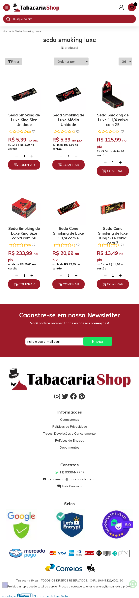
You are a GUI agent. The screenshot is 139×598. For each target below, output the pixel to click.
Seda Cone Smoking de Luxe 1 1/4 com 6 (68, 232)
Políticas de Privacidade (69, 426)
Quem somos (69, 419)
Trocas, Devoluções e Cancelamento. (69, 433)
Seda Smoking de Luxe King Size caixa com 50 (24, 232)
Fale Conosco (69, 486)
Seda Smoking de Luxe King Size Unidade (24, 119)
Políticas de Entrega (69, 440)
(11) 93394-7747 (69, 472)
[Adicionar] (31, 156)
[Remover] (16, 156)
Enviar (98, 341)
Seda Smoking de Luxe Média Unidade (68, 119)
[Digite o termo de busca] (74, 19)
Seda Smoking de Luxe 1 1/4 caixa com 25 (113, 119)
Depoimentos (69, 447)
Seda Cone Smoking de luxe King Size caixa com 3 (113, 232)
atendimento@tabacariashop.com (69, 479)
